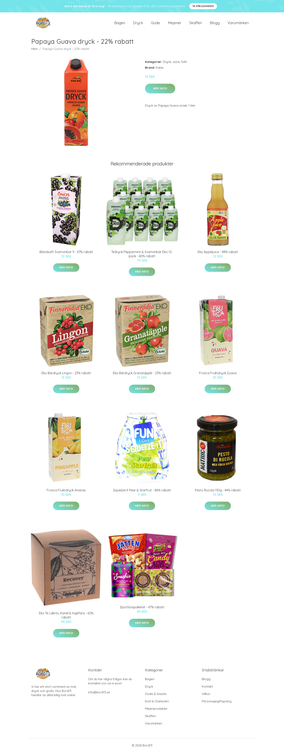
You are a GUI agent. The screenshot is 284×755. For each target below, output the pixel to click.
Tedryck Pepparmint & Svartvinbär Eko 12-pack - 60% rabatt (142, 257)
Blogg (215, 24)
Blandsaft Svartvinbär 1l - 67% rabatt (66, 255)
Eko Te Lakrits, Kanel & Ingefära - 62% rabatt (66, 618)
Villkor (206, 697)
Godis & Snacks (156, 697)
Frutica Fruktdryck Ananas (66, 493)
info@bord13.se (99, 695)
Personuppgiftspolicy (217, 704)
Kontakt (207, 689)
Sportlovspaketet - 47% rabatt (142, 610)
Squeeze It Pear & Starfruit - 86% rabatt (142, 493)
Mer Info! (160, 91)
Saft (184, 64)
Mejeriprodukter (156, 711)
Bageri (119, 24)
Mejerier (174, 24)
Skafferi (195, 24)
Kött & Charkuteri (157, 704)
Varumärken (238, 24)
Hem (34, 51)
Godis (155, 24)
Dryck (138, 24)
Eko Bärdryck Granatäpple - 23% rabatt (142, 376)
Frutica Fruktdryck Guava (218, 376)
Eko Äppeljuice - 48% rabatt (218, 255)
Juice (176, 64)
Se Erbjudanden (203, 6)
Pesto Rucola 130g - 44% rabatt (218, 493)
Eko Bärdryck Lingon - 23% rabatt (66, 376)
